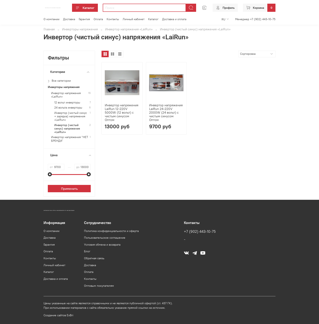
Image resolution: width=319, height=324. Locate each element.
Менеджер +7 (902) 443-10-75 (255, 19)
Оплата (98, 19)
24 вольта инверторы (68, 107)
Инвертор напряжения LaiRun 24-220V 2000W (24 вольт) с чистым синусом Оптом (166, 112)
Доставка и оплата (174, 19)
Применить (69, 189)
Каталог (84, 8)
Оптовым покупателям (99, 286)
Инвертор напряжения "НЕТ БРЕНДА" (69, 138)
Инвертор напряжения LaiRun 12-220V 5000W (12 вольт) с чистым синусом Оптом (121, 112)
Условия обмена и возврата (102, 244)
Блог (87, 251)
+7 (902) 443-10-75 (200, 231)
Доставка (69, 19)
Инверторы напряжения (80, 29)
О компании (51, 19)
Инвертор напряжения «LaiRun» (129, 29)
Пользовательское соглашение (104, 237)
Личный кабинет (133, 19)
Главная (49, 29)
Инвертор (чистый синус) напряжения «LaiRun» (67, 128)
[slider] (50, 174)
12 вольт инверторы (67, 102)
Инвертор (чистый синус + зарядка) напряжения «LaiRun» (70, 116)
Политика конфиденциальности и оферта (111, 231)
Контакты (113, 19)
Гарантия (84, 19)
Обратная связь (94, 258)
